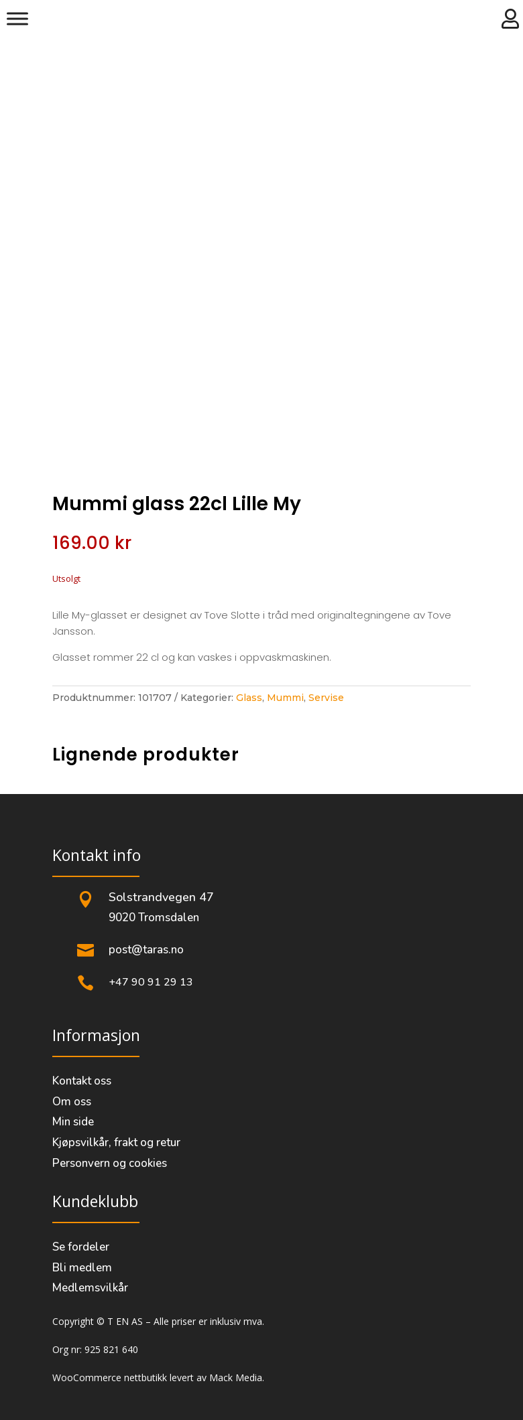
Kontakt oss (81, 1081)
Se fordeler (80, 1247)
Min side (73, 1121)
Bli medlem (82, 1267)
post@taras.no (146, 949)
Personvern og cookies (109, 1163)
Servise (326, 698)
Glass (249, 698)
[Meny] (17, 18)
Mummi (285, 698)
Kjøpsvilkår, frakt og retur (116, 1142)
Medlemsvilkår (90, 1287)
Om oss (71, 1101)
